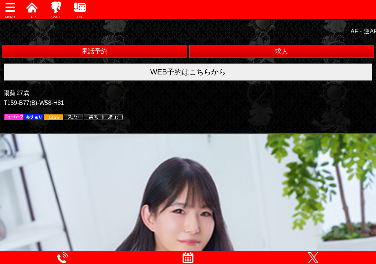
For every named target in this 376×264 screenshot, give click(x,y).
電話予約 (94, 51)
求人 (281, 51)
